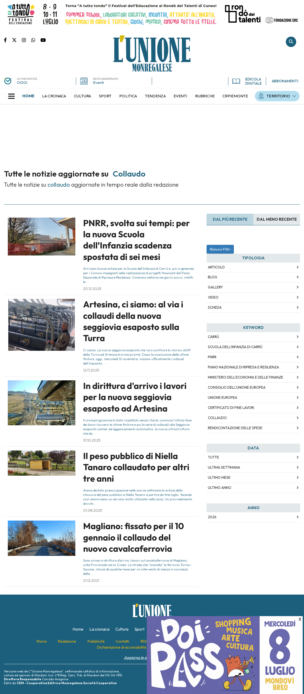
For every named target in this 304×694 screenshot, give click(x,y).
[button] (11, 96)
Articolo (216, 267)
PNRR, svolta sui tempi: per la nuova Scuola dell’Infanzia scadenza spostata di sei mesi (136, 240)
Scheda (215, 307)
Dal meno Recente (277, 219)
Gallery (215, 287)
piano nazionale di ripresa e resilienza (243, 367)
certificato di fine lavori (231, 407)
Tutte (213, 457)
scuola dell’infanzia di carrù (235, 347)
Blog (212, 277)
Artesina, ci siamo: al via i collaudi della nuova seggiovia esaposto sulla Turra (133, 321)
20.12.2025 (92, 288)
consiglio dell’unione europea (237, 387)
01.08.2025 (92, 510)
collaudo (217, 417)
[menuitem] (28, 96)
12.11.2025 (91, 370)
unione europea (222, 397)
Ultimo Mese (219, 477)
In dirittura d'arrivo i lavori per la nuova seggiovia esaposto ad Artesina (135, 397)
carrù (213, 336)
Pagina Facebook (8, 39)
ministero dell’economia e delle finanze (245, 377)
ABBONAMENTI (285, 81)
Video (213, 297)
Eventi (98, 82)
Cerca (291, 42)
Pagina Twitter (17, 39)
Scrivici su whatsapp (36, 39)
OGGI (22, 82)
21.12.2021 (91, 580)
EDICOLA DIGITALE (247, 81)
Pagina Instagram (26, 39)
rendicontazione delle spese (235, 428)
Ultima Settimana (224, 467)
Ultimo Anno (219, 487)
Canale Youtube (43, 39)
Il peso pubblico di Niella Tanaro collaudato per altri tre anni (136, 467)
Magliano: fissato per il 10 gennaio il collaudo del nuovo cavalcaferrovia (133, 537)
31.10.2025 (92, 440)
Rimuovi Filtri (220, 249)
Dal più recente (230, 219)
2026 (212, 517)
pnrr (212, 357)
